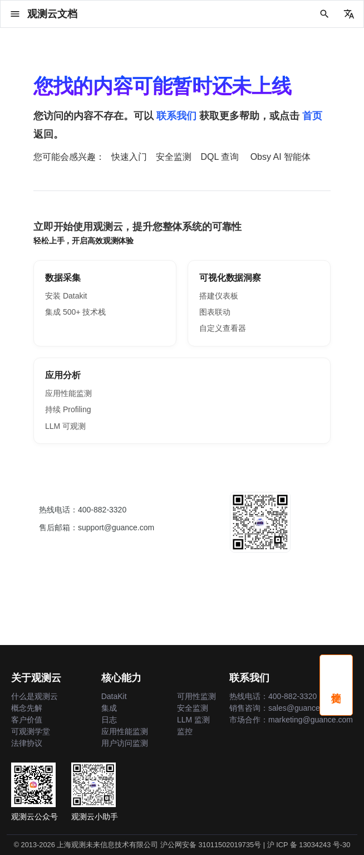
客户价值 (26, 719)
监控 (185, 731)
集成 (109, 707)
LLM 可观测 (65, 426)
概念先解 (26, 707)
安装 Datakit (66, 295)
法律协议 (26, 743)
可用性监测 (196, 696)
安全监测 (173, 157)
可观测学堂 (30, 731)
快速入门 (129, 157)
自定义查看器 (222, 328)
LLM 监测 (193, 719)
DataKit (114, 696)
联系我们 (176, 115)
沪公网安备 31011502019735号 (210, 845)
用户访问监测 (124, 743)
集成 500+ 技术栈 (75, 311)
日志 (109, 719)
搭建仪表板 (218, 295)
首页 (312, 115)
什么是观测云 (34, 696)
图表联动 (214, 311)
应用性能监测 (68, 393)
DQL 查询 (219, 157)
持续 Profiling (68, 409)
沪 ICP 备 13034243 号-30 (309, 845)
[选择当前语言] (349, 14)
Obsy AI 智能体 (280, 157)
